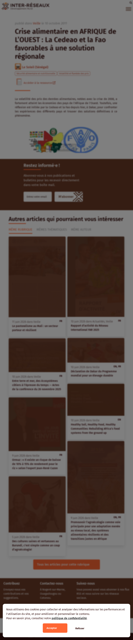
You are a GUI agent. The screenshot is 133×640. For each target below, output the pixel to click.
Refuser (79, 628)
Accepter (52, 628)
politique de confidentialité (69, 618)
